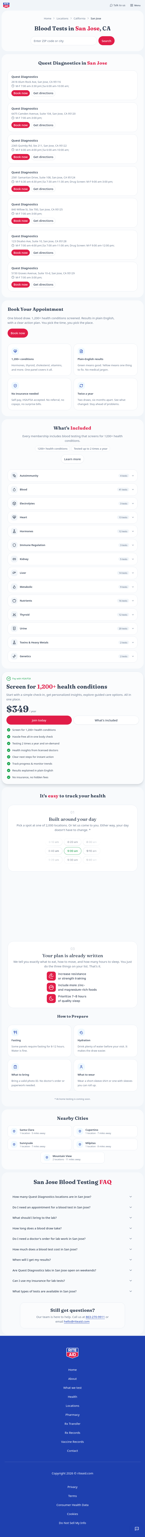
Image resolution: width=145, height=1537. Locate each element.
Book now (21, 93)
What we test (72, 1388)
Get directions (43, 93)
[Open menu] (135, 5)
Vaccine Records (72, 1442)
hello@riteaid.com (77, 1321)
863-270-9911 (95, 1317)
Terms (72, 1496)
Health (72, 1397)
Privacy (72, 1487)
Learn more (72, 459)
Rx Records (72, 1433)
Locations (62, 18)
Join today (39, 721)
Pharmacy (72, 1415)
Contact (72, 1451)
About (72, 1379)
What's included (106, 721)
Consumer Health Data (72, 1505)
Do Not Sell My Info (72, 1523)
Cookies (72, 1514)
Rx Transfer (72, 1424)
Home (47, 18)
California (79, 18)
